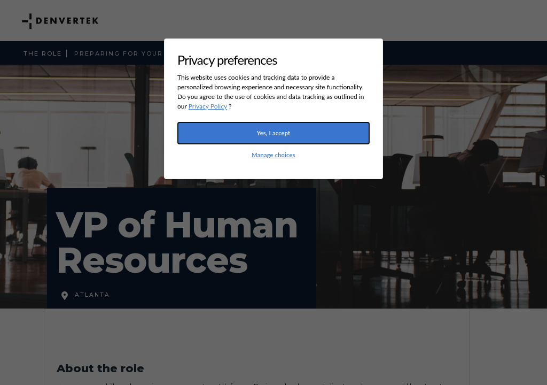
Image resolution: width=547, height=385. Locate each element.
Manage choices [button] (273, 154)
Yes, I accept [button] (274, 132)
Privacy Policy (208, 106)
